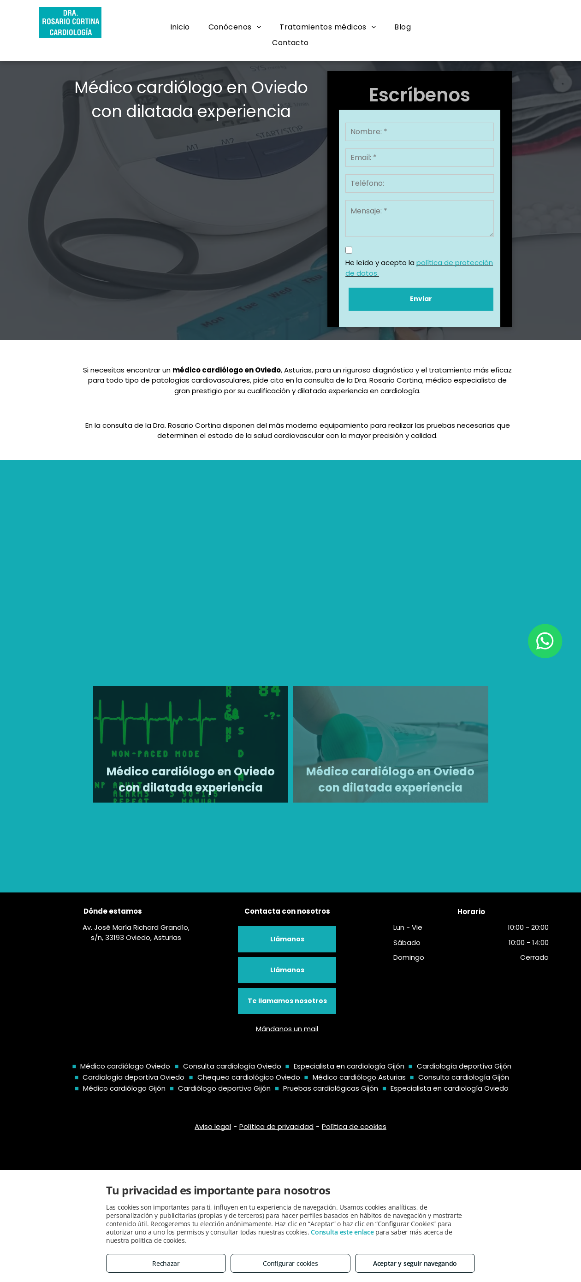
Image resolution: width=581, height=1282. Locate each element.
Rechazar (166, 1263)
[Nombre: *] (419, 132)
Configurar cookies (290, 1263)
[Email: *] (419, 157)
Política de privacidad (276, 1126)
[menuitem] (180, 27)
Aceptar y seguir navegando (415, 1263)
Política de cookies (354, 1126)
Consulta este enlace (342, 1232)
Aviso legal (213, 1126)
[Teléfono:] (419, 183)
